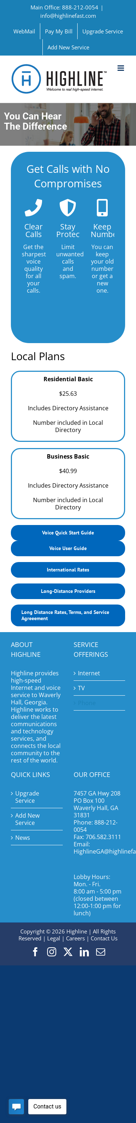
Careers (75, 938)
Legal (53, 938)
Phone (87, 703)
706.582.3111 (103, 837)
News (22, 837)
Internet (89, 673)
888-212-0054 (96, 826)
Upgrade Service (27, 797)
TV (81, 688)
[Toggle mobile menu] (121, 68)
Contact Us (104, 938)
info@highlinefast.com (68, 15)
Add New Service (27, 819)
